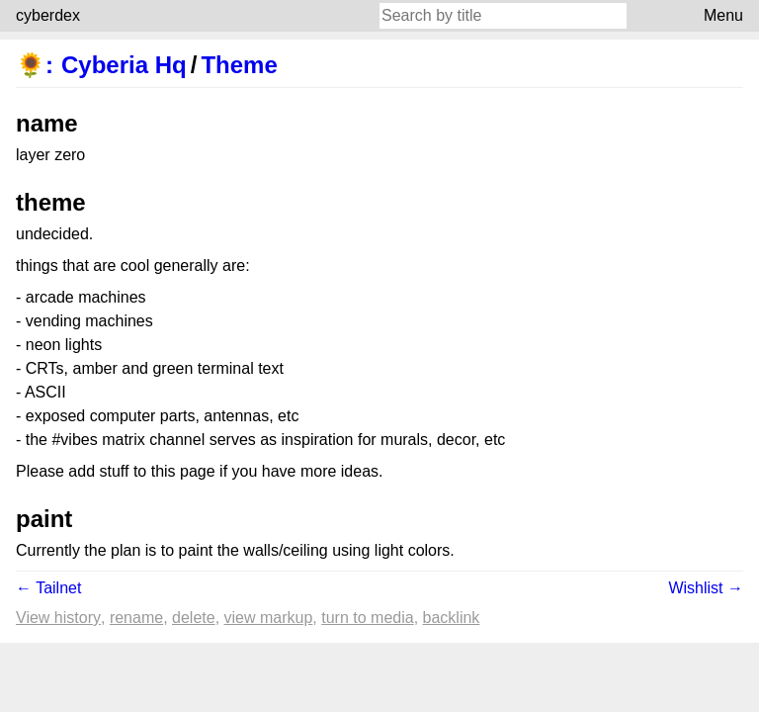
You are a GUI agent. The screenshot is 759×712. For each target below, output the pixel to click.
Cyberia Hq (124, 64)
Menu (723, 15)
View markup (268, 617)
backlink (451, 617)
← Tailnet (48, 587)
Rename (136, 617)
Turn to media (367, 617)
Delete (193, 617)
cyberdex (48, 15)
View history (58, 617)
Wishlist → (705, 587)
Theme (239, 64)
